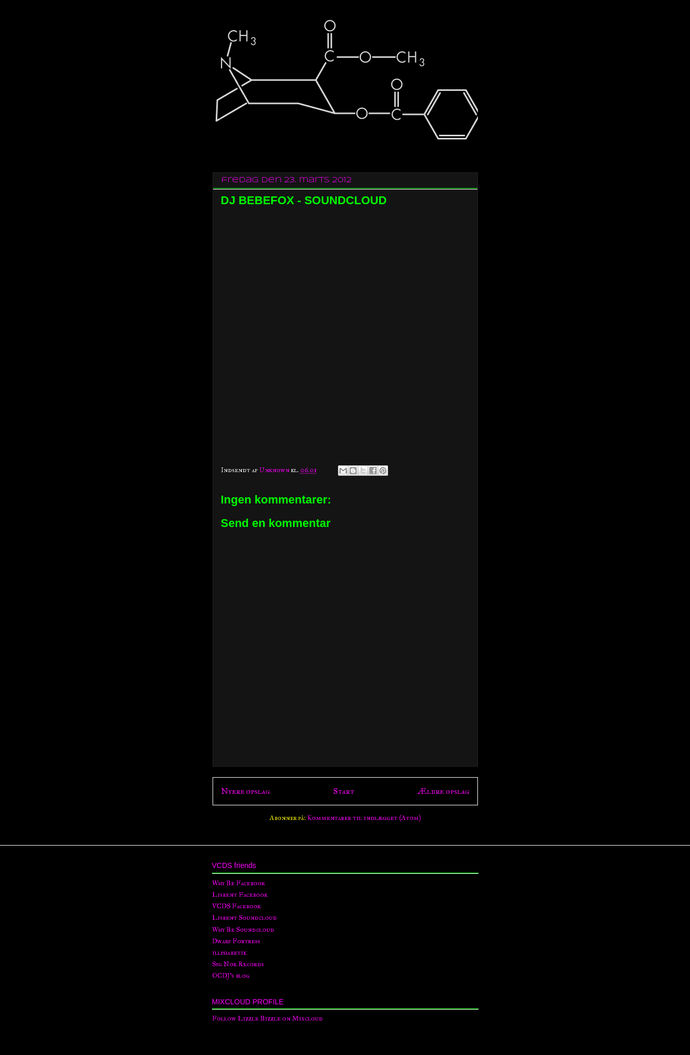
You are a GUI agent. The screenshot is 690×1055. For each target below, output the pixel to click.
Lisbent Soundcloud (244, 917)
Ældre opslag (443, 791)
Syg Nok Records (238, 964)
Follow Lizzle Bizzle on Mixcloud (267, 1018)
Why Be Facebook (238, 883)
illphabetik (229, 952)
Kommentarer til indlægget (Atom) (364, 818)
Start (343, 791)
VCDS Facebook (236, 906)
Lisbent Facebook (239, 894)
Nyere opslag (245, 791)
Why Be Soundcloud (243, 929)
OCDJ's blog (231, 975)
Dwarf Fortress (236, 941)
